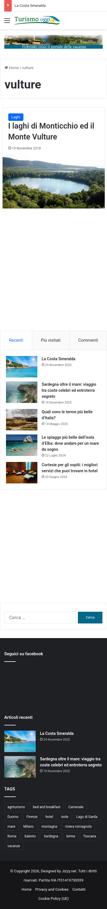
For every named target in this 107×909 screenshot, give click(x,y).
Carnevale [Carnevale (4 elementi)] (76, 807)
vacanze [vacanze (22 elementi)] (13, 846)
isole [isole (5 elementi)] (64, 817)
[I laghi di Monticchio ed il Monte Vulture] (54, 181)
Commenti (88, 340)
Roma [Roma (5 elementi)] (11, 836)
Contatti (79, 889)
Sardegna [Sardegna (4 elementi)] (51, 836)
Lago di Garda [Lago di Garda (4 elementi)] (86, 817)
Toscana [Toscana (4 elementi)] (89, 836)
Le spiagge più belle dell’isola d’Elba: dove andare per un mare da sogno (70, 443)
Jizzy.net (69, 871)
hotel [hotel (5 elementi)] (49, 817)
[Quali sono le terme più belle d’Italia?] (21, 419)
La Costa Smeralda (30, 5)
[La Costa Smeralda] (21, 366)
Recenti (16, 340)
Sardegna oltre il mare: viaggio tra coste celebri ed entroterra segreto (69, 390)
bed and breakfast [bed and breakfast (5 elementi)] (46, 807)
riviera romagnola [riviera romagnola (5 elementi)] (78, 827)
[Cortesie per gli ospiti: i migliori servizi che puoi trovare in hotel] (21, 472)
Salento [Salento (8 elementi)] (30, 836)
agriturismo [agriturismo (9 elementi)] (16, 807)
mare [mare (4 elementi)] (11, 827)
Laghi (16, 117)
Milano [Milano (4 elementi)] (28, 827)
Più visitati (50, 340)
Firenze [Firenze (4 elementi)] (32, 817)
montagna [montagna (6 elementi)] (49, 827)
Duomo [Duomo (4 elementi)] (13, 817)
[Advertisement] (53, 275)
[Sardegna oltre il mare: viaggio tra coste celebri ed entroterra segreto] (21, 392)
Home (12, 68)
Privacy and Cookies (52, 889)
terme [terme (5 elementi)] (70, 836)
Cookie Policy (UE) (54, 898)
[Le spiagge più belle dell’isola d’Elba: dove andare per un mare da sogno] (21, 445)
